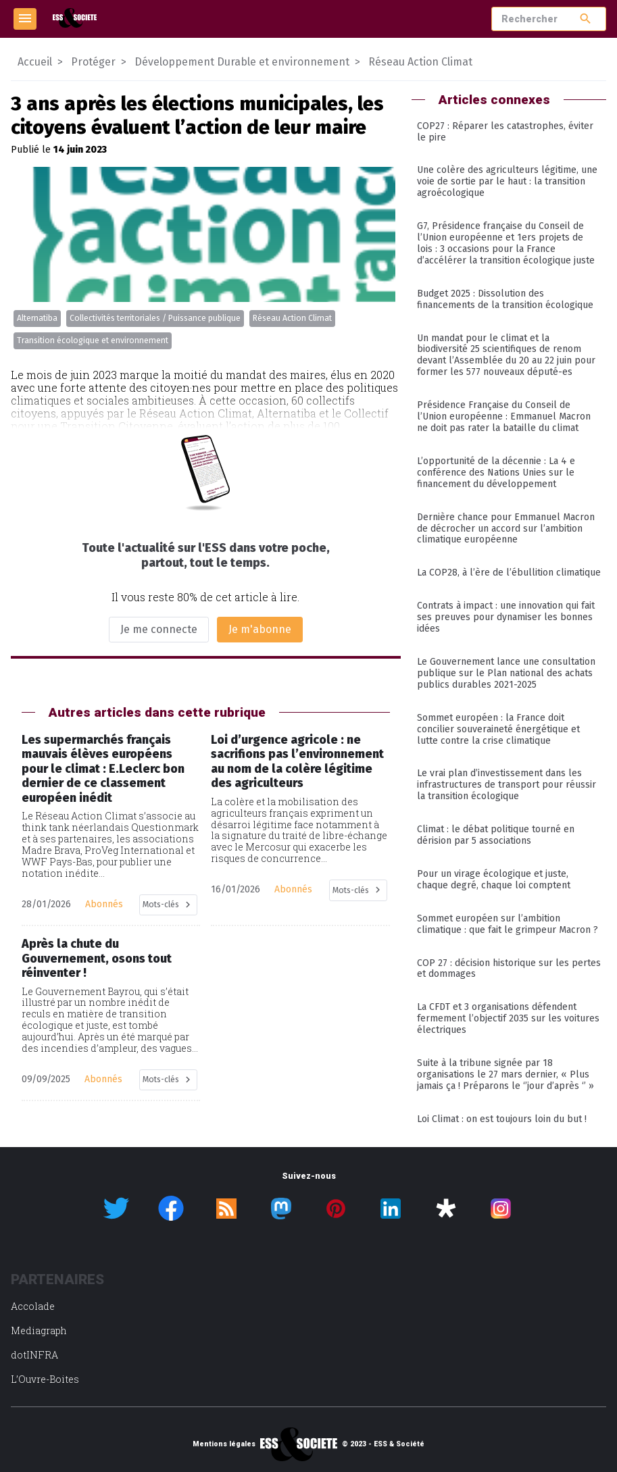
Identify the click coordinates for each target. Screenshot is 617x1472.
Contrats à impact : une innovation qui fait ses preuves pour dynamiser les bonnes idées (506, 617)
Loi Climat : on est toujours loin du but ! (502, 1119)
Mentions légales (224, 1444)
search (585, 18)
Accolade (33, 1306)
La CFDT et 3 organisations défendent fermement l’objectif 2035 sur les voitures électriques (508, 1018)
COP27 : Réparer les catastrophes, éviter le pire (505, 131)
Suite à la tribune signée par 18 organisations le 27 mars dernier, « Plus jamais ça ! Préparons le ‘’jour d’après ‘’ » (505, 1074)
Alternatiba (37, 318)
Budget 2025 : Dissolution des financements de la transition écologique (505, 299)
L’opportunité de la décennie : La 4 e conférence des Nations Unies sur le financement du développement (496, 472)
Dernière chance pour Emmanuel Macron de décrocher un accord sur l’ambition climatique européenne (506, 528)
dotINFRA (34, 1354)
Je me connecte (158, 629)
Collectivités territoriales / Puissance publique (155, 318)
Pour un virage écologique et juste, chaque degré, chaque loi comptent (493, 879)
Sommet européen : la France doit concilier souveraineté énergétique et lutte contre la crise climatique (498, 729)
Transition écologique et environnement (92, 340)
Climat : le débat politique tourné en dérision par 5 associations (495, 834)
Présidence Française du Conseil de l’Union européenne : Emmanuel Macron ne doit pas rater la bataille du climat (504, 416)
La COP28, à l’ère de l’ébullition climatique (509, 572)
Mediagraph (39, 1330)
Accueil (35, 61)
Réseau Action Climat (292, 318)
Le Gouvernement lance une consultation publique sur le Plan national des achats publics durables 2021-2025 (506, 673)
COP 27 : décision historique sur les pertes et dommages (509, 968)
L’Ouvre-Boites (45, 1379)
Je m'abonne (259, 629)
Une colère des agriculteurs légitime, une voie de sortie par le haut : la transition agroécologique (507, 181)
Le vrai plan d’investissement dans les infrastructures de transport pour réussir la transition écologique (506, 784)
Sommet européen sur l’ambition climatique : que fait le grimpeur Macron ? (507, 924)
